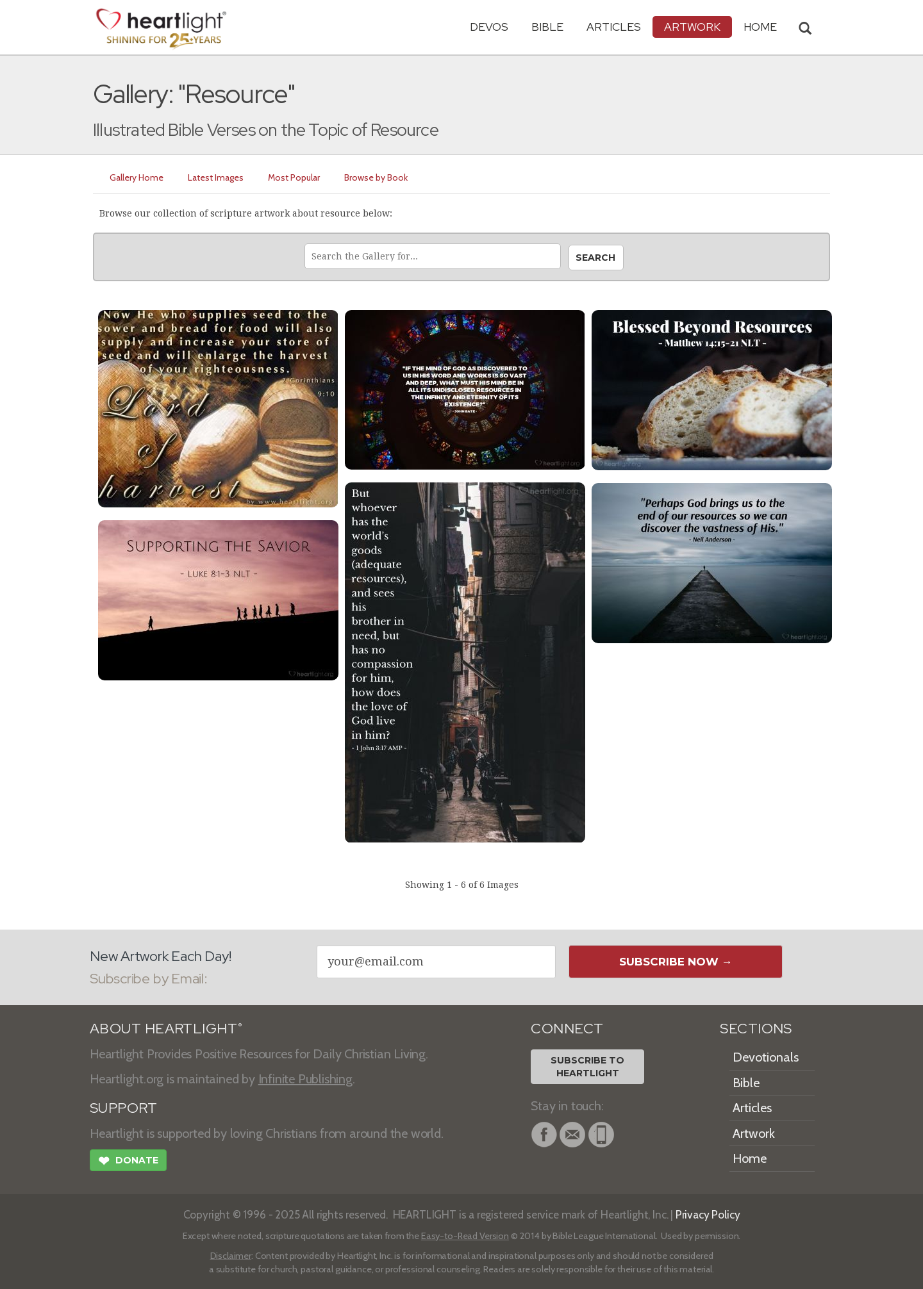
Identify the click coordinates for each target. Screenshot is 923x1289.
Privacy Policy (708, 1214)
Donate (128, 1162)
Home (750, 1158)
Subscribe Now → (676, 961)
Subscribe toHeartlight (587, 1067)
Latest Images (216, 177)
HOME (760, 26)
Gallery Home (136, 177)
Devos (489, 26)
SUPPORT (123, 1108)
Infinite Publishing (305, 1079)
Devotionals (766, 1057)
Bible (547, 26)
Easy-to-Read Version (465, 1236)
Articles (613, 26)
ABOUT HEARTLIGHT (166, 1028)
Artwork (692, 26)
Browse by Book (376, 177)
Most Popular (294, 177)
